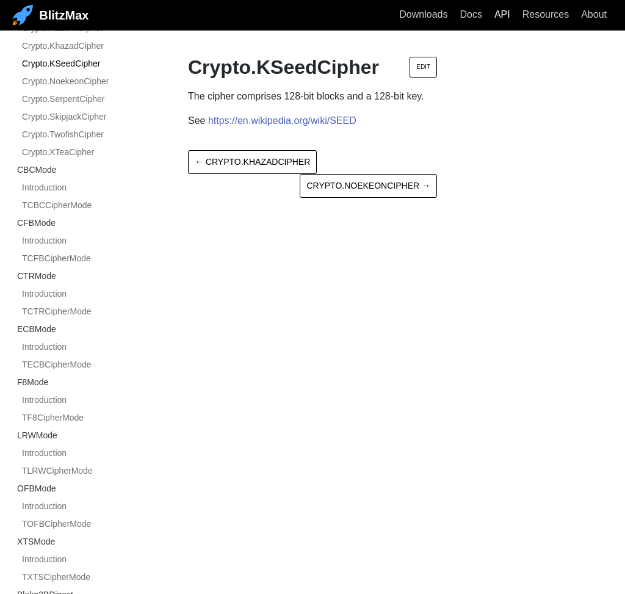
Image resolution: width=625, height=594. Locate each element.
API (502, 14)
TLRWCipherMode (57, 471)
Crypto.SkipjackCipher (64, 116)
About (594, 14)
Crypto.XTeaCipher (58, 152)
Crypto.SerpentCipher (63, 99)
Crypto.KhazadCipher (63, 46)
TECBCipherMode (57, 364)
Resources (545, 14)
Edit (423, 66)
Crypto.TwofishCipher (63, 134)
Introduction (44, 187)
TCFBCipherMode (56, 258)
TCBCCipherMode (57, 205)
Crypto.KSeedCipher (61, 63)
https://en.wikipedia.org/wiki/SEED (282, 120)
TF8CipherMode (53, 417)
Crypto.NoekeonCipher (65, 81)
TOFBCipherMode (56, 524)
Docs (471, 14)
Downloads (423, 14)
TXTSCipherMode (56, 577)
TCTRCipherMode (57, 311)
